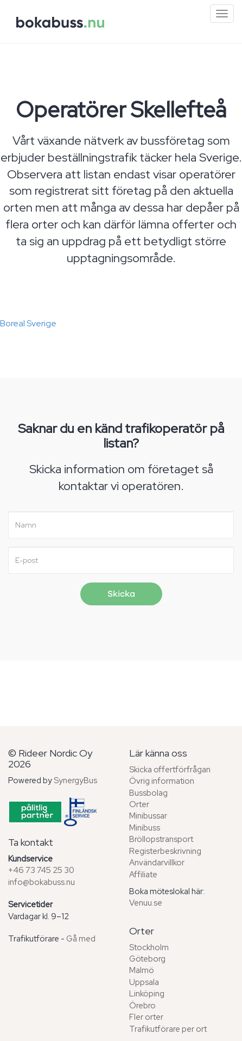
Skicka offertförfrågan (170, 769)
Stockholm (149, 947)
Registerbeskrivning (165, 851)
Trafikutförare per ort (168, 1029)
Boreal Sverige (28, 323)
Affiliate (143, 874)
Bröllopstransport (161, 839)
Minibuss (144, 827)
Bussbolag (148, 793)
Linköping (146, 993)
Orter (139, 804)
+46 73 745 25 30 (41, 870)
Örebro (142, 1005)
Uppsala (144, 982)
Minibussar (148, 815)
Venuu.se (145, 902)
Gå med (80, 938)
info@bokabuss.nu (41, 882)
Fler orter (146, 1017)
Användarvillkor (156, 862)
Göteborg (147, 958)
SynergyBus (75, 780)
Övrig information (161, 781)
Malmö (141, 970)
